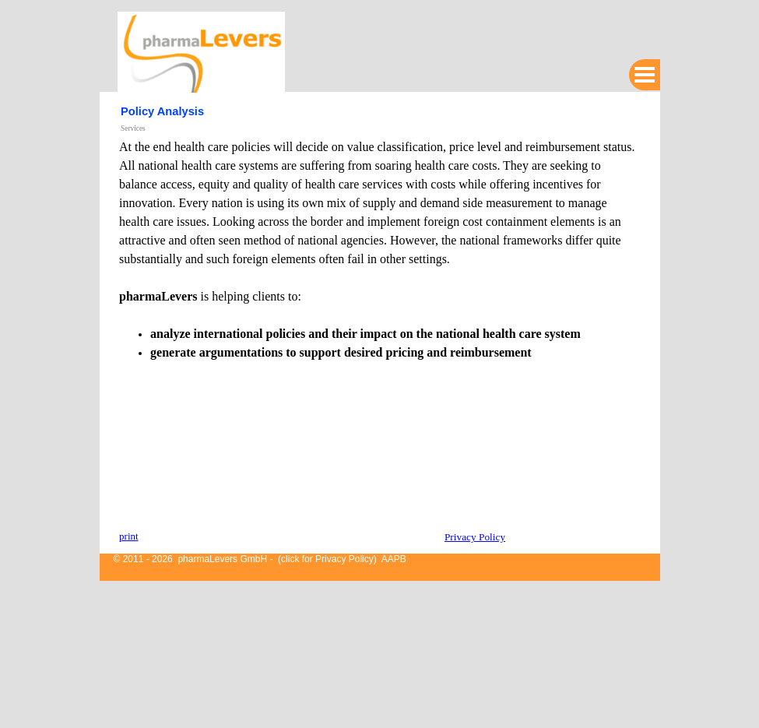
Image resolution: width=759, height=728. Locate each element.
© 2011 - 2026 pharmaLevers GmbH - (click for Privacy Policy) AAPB (260, 559)
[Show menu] (644, 74)
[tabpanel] (379, 329)
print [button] (129, 536)
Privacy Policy (475, 537)
